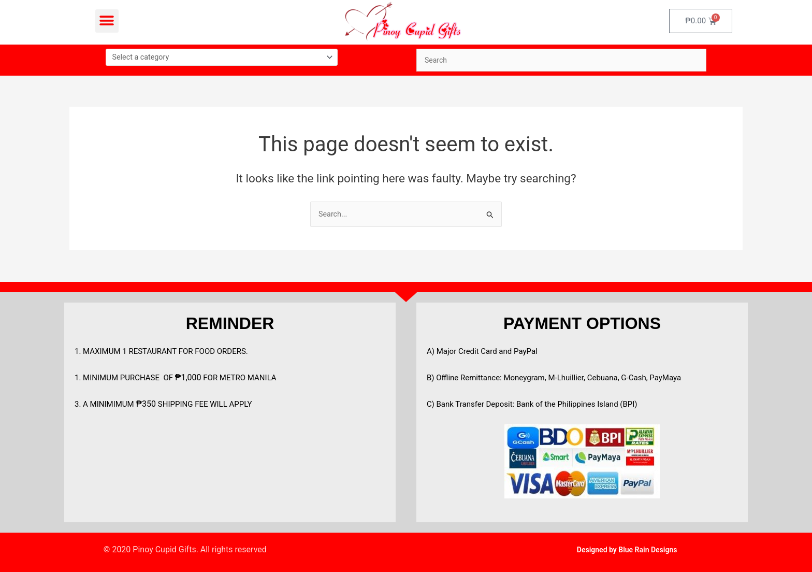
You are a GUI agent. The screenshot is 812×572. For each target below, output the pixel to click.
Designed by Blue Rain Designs (627, 549)
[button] (107, 21)
